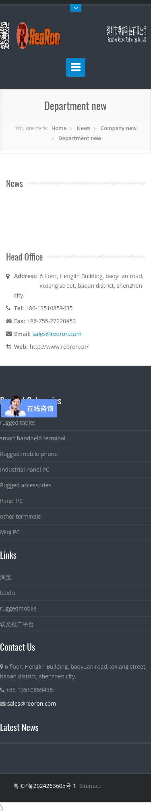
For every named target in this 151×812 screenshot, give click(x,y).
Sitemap (90, 786)
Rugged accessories (25, 485)
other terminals (20, 516)
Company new (119, 128)
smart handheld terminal (32, 438)
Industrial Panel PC (25, 469)
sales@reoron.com (57, 334)
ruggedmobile (18, 608)
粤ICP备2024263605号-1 (45, 786)
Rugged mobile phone (29, 454)
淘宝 (5, 577)
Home (59, 128)
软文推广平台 (17, 624)
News (84, 128)
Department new (79, 138)
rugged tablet (17, 422)
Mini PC (10, 532)
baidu (7, 592)
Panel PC (11, 501)
